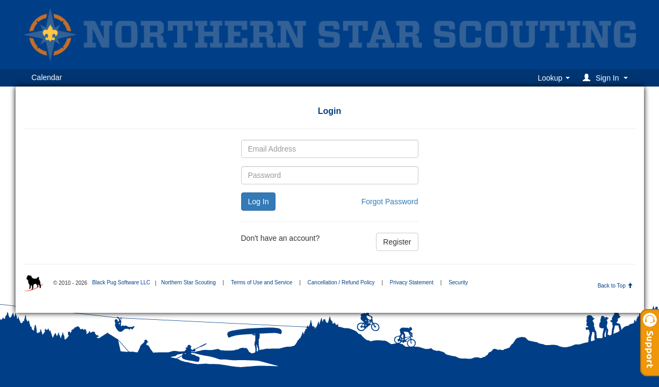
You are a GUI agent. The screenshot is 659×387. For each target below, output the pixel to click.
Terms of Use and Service (262, 282)
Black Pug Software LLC (121, 282)
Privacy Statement (411, 282)
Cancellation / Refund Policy (341, 282)
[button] (606, 77)
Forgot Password (389, 201)
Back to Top (615, 286)
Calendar (47, 77)
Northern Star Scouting (188, 282)
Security (458, 282)
